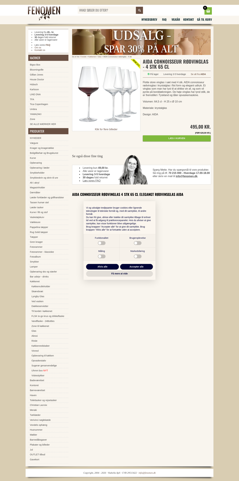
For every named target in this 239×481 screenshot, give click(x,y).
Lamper (34, 266)
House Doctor (37, 79)
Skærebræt (37, 291)
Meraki (33, 410)
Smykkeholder (37, 172)
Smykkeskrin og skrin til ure (44, 177)
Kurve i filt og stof (39, 212)
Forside (83, 57)
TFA (32, 99)
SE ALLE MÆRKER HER (43, 124)
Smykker (34, 261)
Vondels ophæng (38, 425)
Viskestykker (37, 375)
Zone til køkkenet (40, 326)
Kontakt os (40, 50)
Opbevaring (36, 163)
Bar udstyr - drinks (39, 276)
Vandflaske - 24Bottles (42, 321)
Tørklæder (35, 415)
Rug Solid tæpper (39, 232)
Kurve (33, 158)
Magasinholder (37, 187)
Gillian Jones (36, 74)
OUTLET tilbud (37, 454)
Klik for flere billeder (106, 129)
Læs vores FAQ (92, 180)
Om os (38, 47)
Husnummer (36, 430)
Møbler (33, 434)
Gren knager (36, 242)
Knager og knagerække (42, 148)
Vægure (34, 143)
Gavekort (34, 459)
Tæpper (34, 237)
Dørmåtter (35, 192)
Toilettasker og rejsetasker (43, 400)
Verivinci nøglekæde (40, 420)
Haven (33, 395)
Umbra (33, 109)
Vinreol (35, 351)
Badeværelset (37, 380)
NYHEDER (35, 138)
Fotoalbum (35, 256)
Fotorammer (36, 247)
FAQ (164, 19)
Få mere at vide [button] (119, 273)
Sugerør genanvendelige (44, 365)
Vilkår (176, 19)
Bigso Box (35, 64)
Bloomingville (37, 69)
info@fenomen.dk (186, 176)
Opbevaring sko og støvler (43, 271)
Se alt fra (198, 74)
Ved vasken (37, 301)
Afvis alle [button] (102, 266)
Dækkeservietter (39, 306)
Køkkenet (92, 57)
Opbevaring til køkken (42, 355)
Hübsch (34, 84)
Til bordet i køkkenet (41, 311)
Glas (100, 57)
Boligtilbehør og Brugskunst (44, 153)
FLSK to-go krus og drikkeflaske (47, 316)
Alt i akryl (34, 182)
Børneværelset (37, 390)
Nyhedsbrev (149, 19)
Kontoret (34, 385)
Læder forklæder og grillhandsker (47, 197)
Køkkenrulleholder (40, 286)
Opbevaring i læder (39, 167)
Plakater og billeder (40, 444)
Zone (32, 119)
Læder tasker (37, 207)
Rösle (34, 341)
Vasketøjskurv (37, 217)
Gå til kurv (204, 19)
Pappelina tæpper (39, 227)
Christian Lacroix (38, 405)
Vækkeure (35, 222)
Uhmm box (39, 370)
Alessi (34, 336)
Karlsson (34, 89)
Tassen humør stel (39, 202)
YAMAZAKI (35, 114)
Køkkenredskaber (40, 346)
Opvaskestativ (38, 360)
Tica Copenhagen (39, 104)
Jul (31, 449)
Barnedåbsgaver (38, 439)
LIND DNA (35, 94)
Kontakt (188, 19)
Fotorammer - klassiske (42, 252)
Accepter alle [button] (136, 266)
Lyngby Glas (37, 296)
